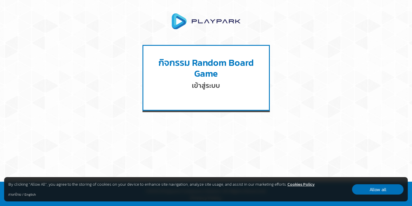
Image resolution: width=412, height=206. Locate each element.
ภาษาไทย (14, 194)
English (30, 194)
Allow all (377, 189)
